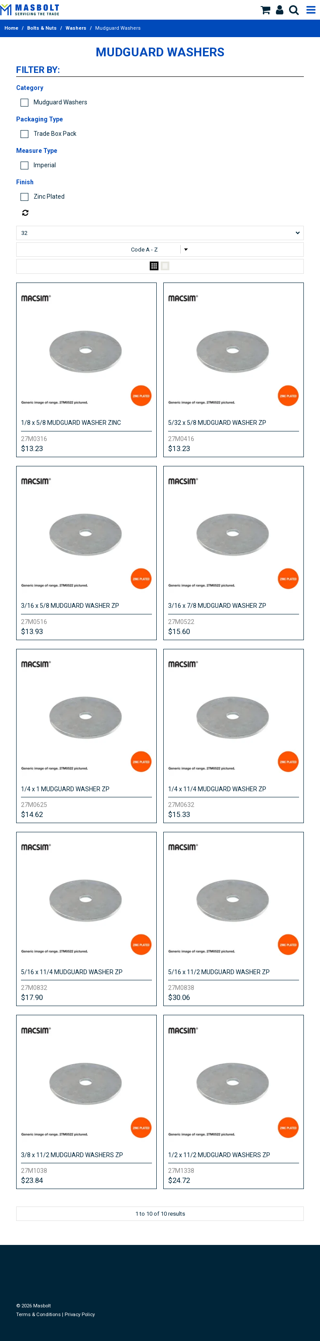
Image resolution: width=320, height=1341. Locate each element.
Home (11, 28)
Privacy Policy (80, 1314)
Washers (75, 28)
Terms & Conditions (38, 1314)
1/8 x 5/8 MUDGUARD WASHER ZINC (71, 422)
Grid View (154, 266)
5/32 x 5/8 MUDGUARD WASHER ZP (217, 422)
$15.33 (179, 814)
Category (29, 87)
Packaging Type (39, 119)
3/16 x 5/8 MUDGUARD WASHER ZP (70, 605)
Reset (162, 213)
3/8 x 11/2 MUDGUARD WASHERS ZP (72, 1154)
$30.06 (179, 997)
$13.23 (32, 448)
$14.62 (32, 814)
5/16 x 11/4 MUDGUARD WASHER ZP (72, 972)
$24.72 (179, 1180)
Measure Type (36, 150)
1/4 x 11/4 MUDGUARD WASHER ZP (217, 789)
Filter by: (38, 70)
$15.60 (179, 631)
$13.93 (32, 631)
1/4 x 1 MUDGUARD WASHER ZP (65, 789)
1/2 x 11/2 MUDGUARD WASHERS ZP (219, 1154)
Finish (25, 182)
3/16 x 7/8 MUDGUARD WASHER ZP (217, 605)
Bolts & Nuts (42, 28)
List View (165, 266)
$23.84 (32, 1180)
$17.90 (32, 997)
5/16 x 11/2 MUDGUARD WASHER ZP (219, 972)
